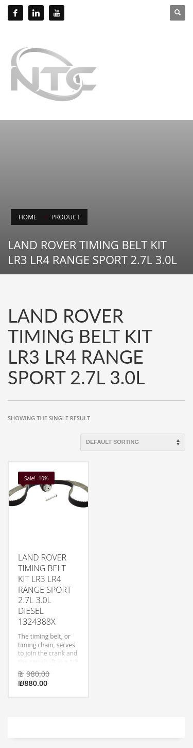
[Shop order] (132, 442)
